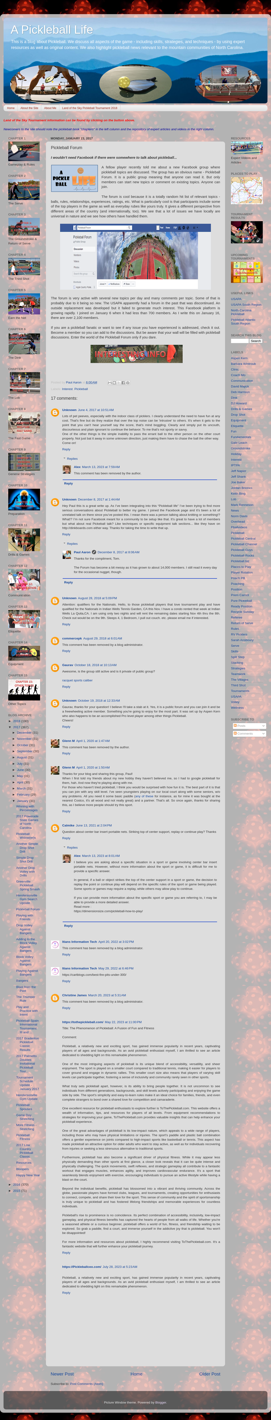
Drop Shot (238, 414)
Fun (233, 431)
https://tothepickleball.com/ (82, 1022)
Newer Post (62, 1373)
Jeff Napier (238, 471)
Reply (66, 449)
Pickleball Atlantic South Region (243, 321)
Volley (235, 702)
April (20, 782)
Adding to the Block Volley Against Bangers (26, 944)
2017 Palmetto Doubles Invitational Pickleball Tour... (26, 1063)
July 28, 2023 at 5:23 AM (120, 1267)
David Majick (240, 386)
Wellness (237, 707)
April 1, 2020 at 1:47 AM (93, 741)
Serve (235, 645)
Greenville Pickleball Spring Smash (28, 885)
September (25, 751)
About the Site (29, 108)
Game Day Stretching (25, 1117)
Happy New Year (28, 1175)
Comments (243, 733)
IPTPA (235, 465)
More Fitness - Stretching (26, 1127)
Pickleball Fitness (23, 1137)
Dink (234, 397)
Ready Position (241, 606)
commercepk (72, 638)
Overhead (238, 521)
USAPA (236, 299)
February (24, 794)
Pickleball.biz (240, 561)
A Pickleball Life (52, 29)
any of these (144, 796)
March (22, 788)
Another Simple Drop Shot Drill (27, 847)
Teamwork (238, 674)
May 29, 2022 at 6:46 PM (116, 968)
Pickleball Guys (242, 550)
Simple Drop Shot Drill (25, 859)
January (23, 801)
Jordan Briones (241, 488)
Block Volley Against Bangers (24, 960)
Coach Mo (238, 375)
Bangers (22, 980)
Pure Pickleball (241, 600)
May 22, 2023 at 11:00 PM (123, 1022)
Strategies (238, 668)
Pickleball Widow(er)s (26, 835)
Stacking (237, 662)
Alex (77, 467)
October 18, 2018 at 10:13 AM (96, 665)
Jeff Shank (238, 476)
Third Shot (238, 685)
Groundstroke (240, 448)
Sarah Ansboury (242, 640)
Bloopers (22, 1169)
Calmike (68, 825)
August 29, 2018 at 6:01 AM (102, 638)
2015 (17, 1190)
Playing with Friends (24, 917)
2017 (17, 727)
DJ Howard (239, 403)
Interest (67, 389)
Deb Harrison (240, 392)
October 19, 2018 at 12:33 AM (99, 700)
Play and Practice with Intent (27, 1010)
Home (11, 108)
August (22, 757)
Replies (72, 458)
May (20, 776)
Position (236, 589)
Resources (24, 1162)
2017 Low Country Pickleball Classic (24, 1150)
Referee (236, 617)
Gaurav (67, 665)
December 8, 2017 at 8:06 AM (118, 552)
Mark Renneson (242, 505)
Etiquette (237, 426)
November (25, 739)
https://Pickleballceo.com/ (81, 1267)
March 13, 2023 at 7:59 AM (101, 467)
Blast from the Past (26, 989)
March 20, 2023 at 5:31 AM (107, 995)
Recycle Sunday (242, 612)
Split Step (238, 657)
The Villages (239, 679)
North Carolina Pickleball (241, 312)
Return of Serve (242, 623)
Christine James (74, 995)
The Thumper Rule (25, 998)
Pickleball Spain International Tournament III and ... (27, 1026)
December (25, 732)
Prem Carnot (240, 595)
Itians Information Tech (79, 942)
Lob (233, 499)
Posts (240, 726)
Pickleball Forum (28, 909)
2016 (17, 1184)
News (235, 510)
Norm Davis (239, 516)
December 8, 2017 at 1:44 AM (99, 499)
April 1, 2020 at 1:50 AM (93, 767)
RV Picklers (239, 634)
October (23, 745)
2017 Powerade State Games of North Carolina (27, 822)
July (20, 763)
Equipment (238, 420)
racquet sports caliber (77, 680)
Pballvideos (239, 527)
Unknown (69, 410)
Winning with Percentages (27, 808)
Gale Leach (239, 442)
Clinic (235, 369)
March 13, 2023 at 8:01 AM (101, 856)
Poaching (237, 584)
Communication (242, 380)
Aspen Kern (239, 358)
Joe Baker (238, 482)
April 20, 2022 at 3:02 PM (116, 942)
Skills (234, 651)
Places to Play (241, 567)
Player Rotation (242, 572)
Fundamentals (241, 437)
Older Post (209, 1373)
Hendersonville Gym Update (27, 1097)
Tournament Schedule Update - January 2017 (27, 1083)
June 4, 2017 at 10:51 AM (96, 410)
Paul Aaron (82, 552)
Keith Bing (238, 493)
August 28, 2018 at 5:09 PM (97, 598)
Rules (235, 629)
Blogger (160, 1402)
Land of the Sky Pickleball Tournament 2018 (89, 108)
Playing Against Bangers (27, 972)
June (21, 770)
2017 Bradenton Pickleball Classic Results (27, 1044)
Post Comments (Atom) (86, 1384)
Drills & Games (241, 409)
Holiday (236, 454)
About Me (50, 108)
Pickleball (81, 389)
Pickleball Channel (244, 544)
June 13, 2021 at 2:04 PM (94, 825)
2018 (17, 721)
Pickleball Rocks (242, 555)
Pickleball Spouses (24, 1107)
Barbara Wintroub (243, 364)
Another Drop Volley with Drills (25, 871)
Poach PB (238, 578)
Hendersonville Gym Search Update (26, 899)
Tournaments (240, 691)
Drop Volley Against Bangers (24, 929)
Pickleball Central (243, 538)
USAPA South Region (246, 304)
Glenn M (68, 741)
